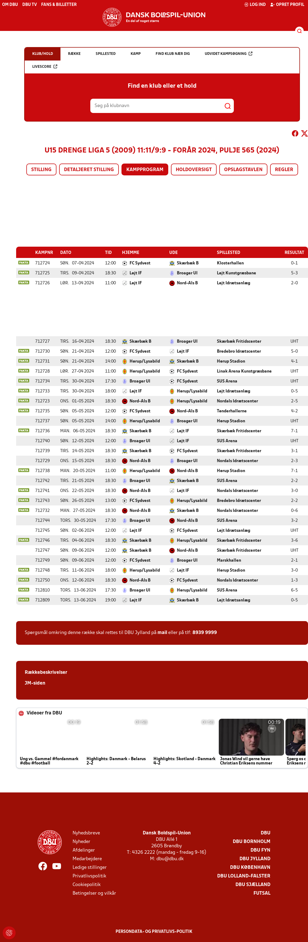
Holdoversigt (194, 170)
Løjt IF (136, 273)
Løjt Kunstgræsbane (236, 273)
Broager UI (187, 273)
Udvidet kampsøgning (228, 54)
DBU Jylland (254, 858)
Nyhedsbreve (86, 833)
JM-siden (35, 683)
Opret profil (287, 4)
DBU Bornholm (251, 841)
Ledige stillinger (90, 867)
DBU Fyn (260, 850)
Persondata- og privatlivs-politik (154, 931)
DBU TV (29, 5)
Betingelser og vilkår (94, 893)
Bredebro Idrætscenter (239, 351)
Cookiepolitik (87, 884)
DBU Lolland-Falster (243, 876)
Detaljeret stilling (89, 170)
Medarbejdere (87, 858)
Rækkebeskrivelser (46, 672)
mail (162, 632)
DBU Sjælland (252, 884)
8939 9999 (204, 632)
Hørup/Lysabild (145, 361)
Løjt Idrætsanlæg (233, 283)
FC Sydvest (140, 263)
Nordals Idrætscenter (237, 401)
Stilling (41, 170)
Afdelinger (84, 850)
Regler (284, 170)
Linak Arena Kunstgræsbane (244, 371)
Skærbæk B (188, 263)
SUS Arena (227, 381)
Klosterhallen (230, 263)
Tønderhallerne (232, 411)
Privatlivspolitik (89, 876)
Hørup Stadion (231, 361)
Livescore (44, 67)
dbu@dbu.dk (170, 858)
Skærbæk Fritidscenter (239, 341)
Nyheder (81, 841)
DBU (265, 833)
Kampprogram (144, 170)
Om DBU (10, 5)
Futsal (261, 893)
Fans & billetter (59, 5)
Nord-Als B (187, 283)
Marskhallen (229, 560)
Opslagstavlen (243, 170)
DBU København (250, 867)
